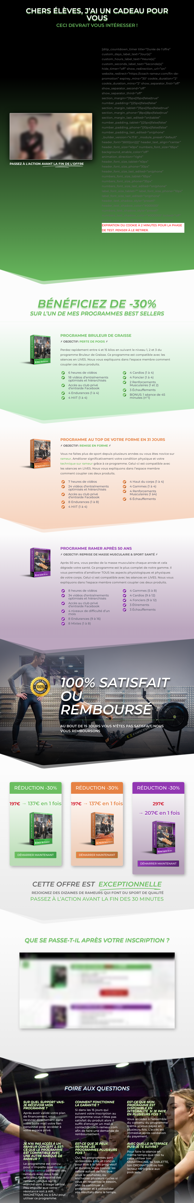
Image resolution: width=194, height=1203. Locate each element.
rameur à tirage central (44, 1168)
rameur (65, 458)
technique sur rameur (76, 463)
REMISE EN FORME (93, 445)
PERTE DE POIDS (92, 341)
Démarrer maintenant (35, 855)
